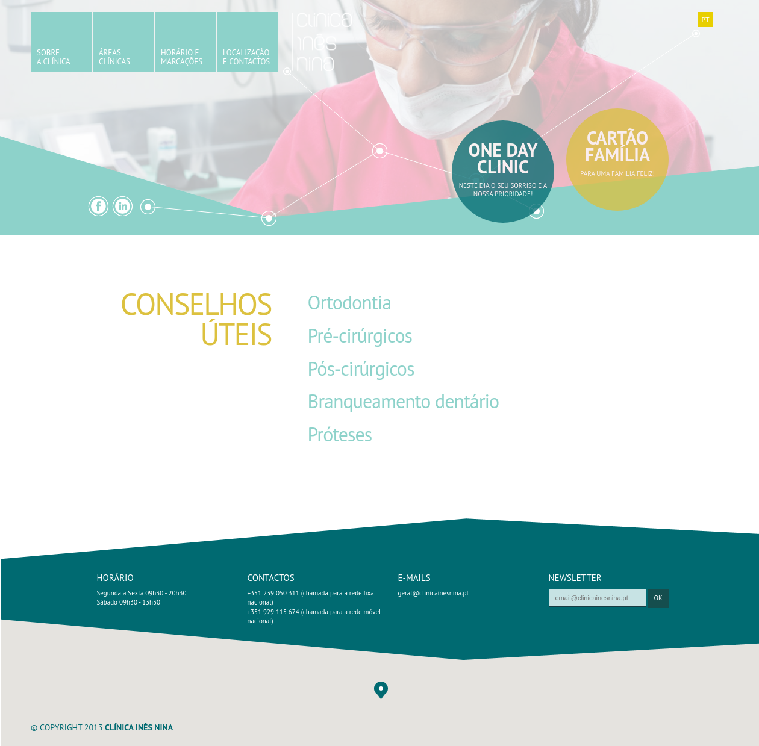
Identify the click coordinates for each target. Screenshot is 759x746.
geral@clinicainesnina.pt (433, 593)
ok (658, 598)
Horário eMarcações (181, 57)
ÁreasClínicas (114, 57)
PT (705, 19)
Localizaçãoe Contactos (246, 57)
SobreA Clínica (53, 57)
